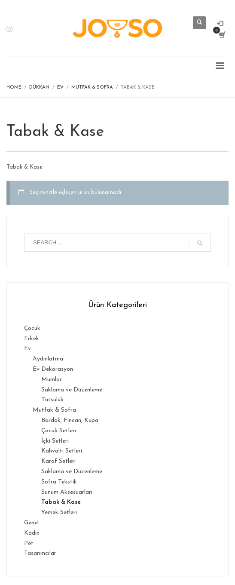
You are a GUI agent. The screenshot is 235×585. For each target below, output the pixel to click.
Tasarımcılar (40, 553)
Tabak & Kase (61, 502)
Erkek (31, 339)
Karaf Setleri (58, 461)
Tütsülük (52, 400)
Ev (27, 348)
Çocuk (32, 328)
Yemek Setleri (59, 512)
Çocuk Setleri (58, 431)
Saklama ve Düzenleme (71, 390)
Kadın (32, 533)
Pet (29, 543)
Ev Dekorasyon (53, 369)
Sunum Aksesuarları (66, 492)
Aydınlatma (48, 359)
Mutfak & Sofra (54, 410)
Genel (31, 523)
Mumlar (51, 379)
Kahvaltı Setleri (61, 451)
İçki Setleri (55, 441)
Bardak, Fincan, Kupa (69, 420)
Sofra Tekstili (58, 482)
